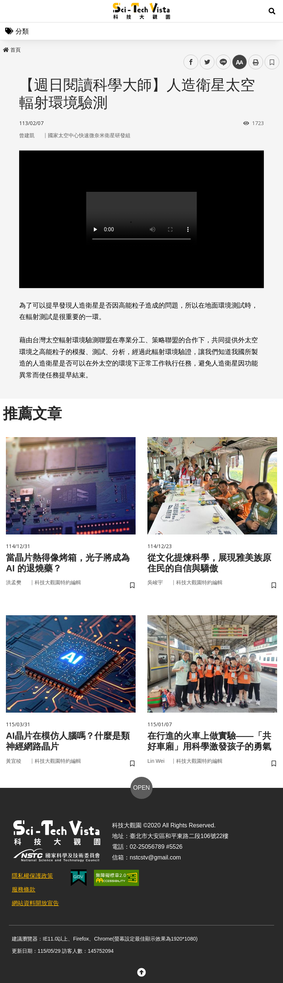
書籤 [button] (272, 62)
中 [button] (239, 62)
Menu (11, 11)
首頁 (12, 50)
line (221, 62)
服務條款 (23, 889)
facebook (191, 62)
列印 (255, 62)
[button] (272, 11)
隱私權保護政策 (32, 876)
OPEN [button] (141, 788)
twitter (207, 62)
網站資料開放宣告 (35, 903)
